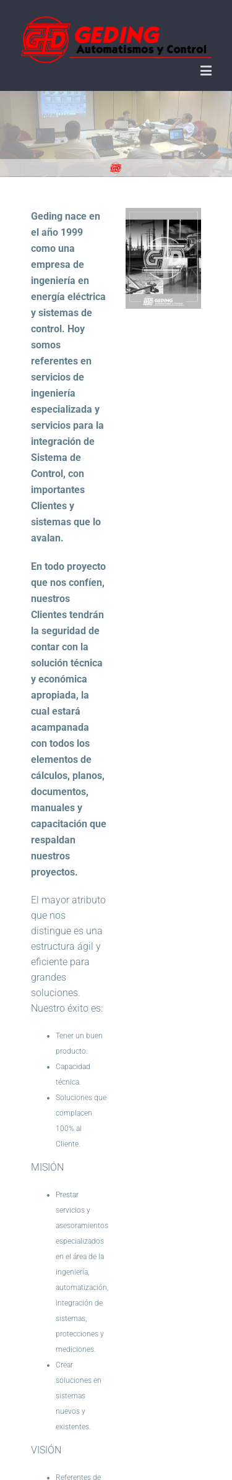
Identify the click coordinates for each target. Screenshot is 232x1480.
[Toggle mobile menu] (206, 70)
